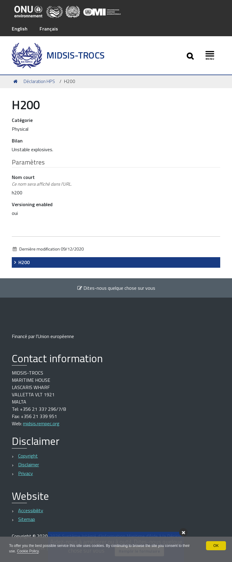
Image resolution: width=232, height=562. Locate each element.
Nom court (42, 181)
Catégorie (22, 120)
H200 (24, 262)
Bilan (17, 140)
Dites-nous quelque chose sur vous (116, 288)
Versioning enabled (32, 204)
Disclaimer (28, 464)
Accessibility (30, 510)
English (19, 28)
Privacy (25, 473)
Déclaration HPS (39, 81)
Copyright (28, 455)
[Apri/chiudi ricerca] (190, 55)
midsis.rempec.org (41, 423)
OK (215, 546)
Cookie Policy (28, 551)
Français (49, 28)
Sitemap (26, 519)
